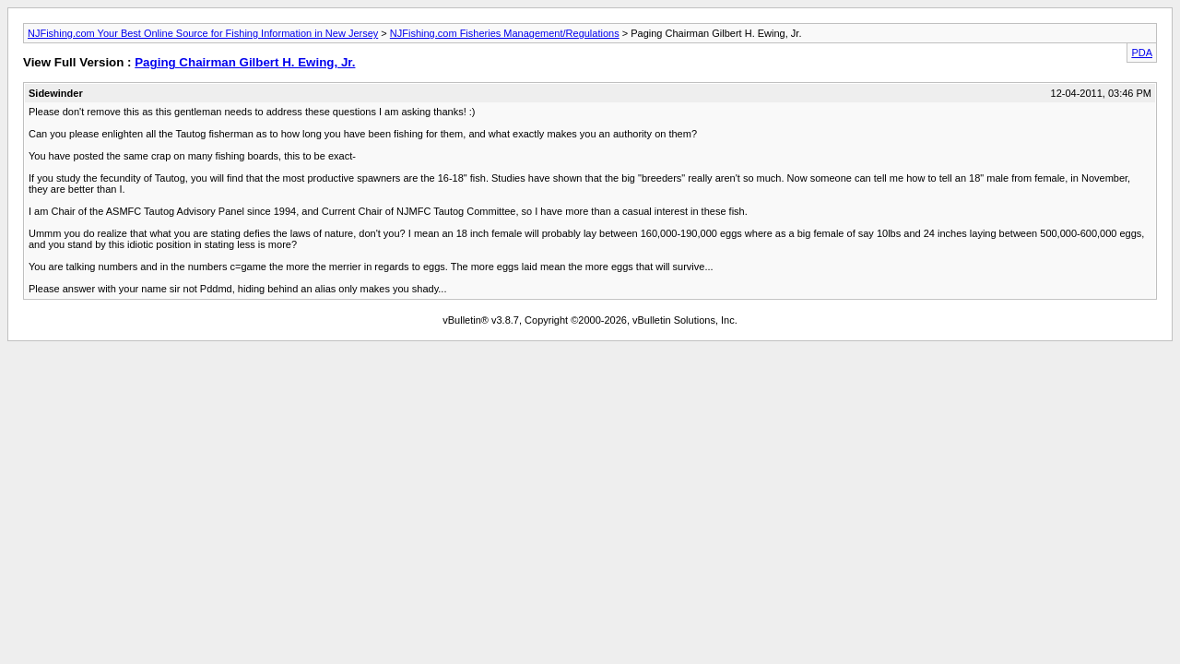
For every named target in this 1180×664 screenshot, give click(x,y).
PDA (1141, 52)
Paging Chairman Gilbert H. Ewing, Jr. (245, 62)
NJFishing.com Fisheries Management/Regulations (505, 33)
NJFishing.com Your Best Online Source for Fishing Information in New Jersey (203, 33)
